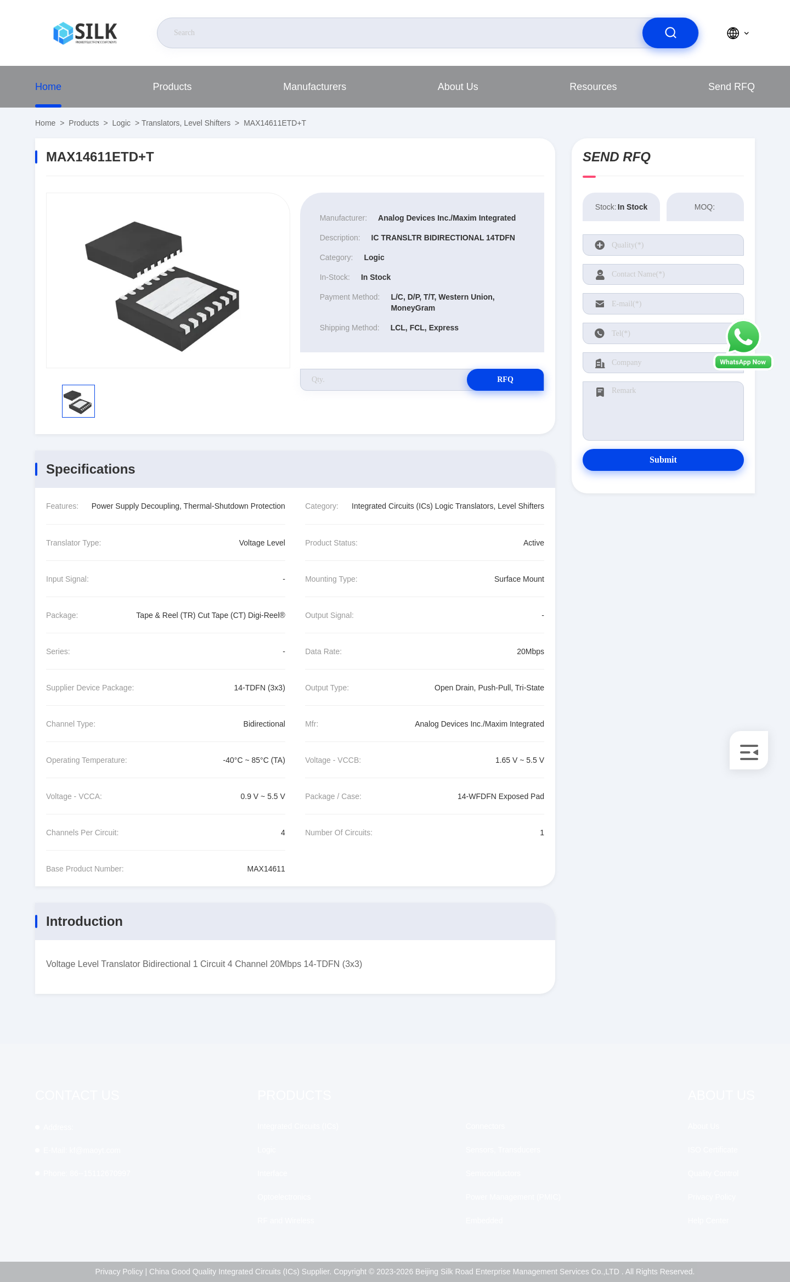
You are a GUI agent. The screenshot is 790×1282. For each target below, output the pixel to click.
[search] (670, 33)
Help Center (708, 1220)
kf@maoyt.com (82, 1150)
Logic (121, 123)
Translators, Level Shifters (186, 123)
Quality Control (713, 1173)
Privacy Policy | (121, 1271)
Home (48, 86)
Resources (593, 86)
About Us (458, 86)
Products (172, 86)
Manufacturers (314, 86)
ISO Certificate (713, 1149)
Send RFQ (731, 86)
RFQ (505, 379)
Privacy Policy (712, 1197)
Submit (663, 459)
